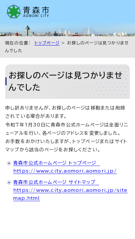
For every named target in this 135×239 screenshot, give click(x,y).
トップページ (47, 43)
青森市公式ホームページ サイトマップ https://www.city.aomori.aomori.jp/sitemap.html (70, 190)
